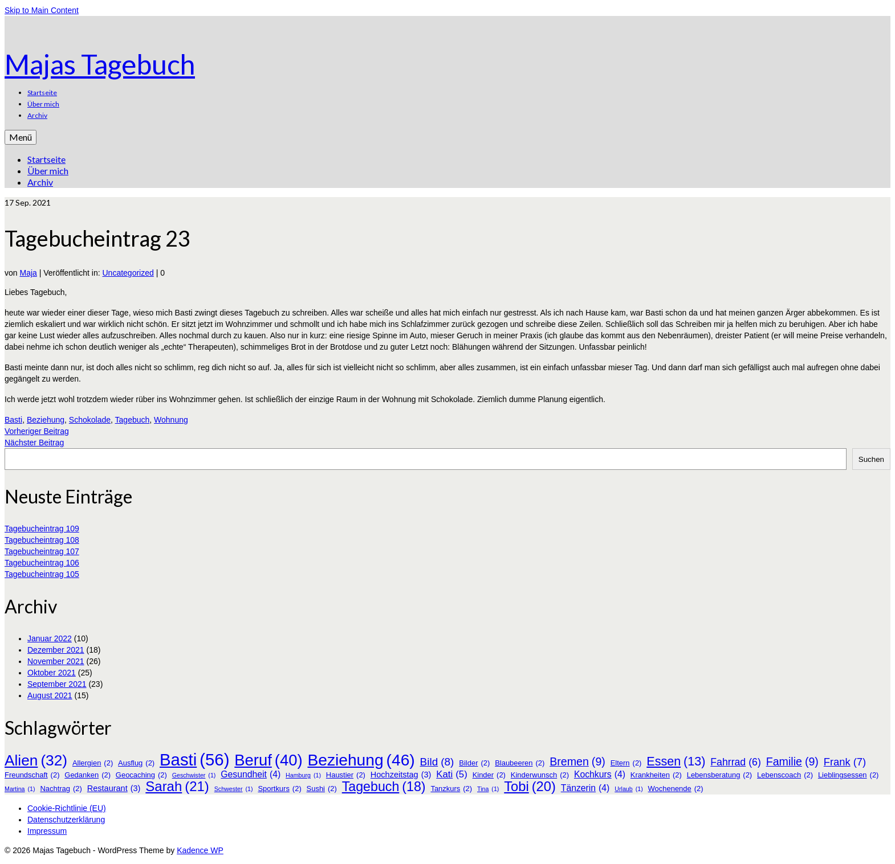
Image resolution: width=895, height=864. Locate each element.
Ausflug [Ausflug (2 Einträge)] (136, 763)
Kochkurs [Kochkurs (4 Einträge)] (599, 774)
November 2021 (55, 661)
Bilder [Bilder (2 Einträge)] (474, 763)
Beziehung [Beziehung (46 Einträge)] (360, 759)
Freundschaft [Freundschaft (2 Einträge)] (32, 775)
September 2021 (57, 684)
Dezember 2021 (55, 649)
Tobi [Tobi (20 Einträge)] (530, 786)
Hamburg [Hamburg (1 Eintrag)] (303, 775)
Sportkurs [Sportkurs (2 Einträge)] (279, 789)
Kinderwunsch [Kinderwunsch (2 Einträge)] (540, 775)
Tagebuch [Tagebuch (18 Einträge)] (384, 786)
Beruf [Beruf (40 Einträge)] (268, 760)
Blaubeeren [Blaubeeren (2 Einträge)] (519, 763)
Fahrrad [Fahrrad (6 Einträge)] (735, 762)
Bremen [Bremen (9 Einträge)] (577, 761)
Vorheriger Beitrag (37, 431)
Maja (27, 272)
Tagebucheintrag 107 (42, 551)
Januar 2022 (49, 638)
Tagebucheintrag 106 (42, 562)
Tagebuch (132, 419)
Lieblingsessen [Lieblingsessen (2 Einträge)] (848, 775)
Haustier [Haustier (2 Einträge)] (345, 775)
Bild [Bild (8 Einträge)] (437, 762)
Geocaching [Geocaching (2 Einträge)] (141, 775)
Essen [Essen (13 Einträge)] (675, 761)
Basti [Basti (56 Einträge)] (194, 759)
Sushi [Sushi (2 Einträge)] (322, 789)
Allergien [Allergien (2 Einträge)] (92, 763)
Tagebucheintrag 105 (42, 574)
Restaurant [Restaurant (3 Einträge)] (114, 788)
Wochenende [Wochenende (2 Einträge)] (675, 789)
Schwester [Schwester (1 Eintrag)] (233, 789)
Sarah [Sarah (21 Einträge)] (177, 786)
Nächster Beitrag (34, 442)
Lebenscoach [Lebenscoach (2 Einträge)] (785, 775)
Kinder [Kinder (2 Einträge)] (489, 775)
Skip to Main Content (42, 10)
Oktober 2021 (51, 672)
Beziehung (45, 419)
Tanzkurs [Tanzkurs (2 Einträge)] (451, 789)
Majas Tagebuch (100, 64)
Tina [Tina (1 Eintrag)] (488, 789)
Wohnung (171, 419)
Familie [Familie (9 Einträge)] (792, 761)
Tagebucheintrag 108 (42, 539)
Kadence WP (200, 850)
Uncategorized (128, 272)
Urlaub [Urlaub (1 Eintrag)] (628, 789)
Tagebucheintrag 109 (42, 528)
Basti (13, 419)
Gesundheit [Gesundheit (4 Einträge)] (250, 774)
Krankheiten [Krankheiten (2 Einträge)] (656, 775)
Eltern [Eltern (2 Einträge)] (626, 763)
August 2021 (49, 695)
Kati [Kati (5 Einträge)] (451, 774)
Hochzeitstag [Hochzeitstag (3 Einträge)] (401, 774)
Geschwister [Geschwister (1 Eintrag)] (194, 775)
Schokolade (90, 419)
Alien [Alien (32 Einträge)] (36, 760)
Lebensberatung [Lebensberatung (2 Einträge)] (719, 775)
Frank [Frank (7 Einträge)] (845, 762)
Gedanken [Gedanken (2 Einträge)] (87, 775)
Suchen (871, 459)
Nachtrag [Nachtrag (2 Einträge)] (61, 789)
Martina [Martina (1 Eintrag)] (20, 789)
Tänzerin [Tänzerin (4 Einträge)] (585, 788)
